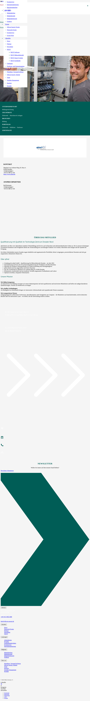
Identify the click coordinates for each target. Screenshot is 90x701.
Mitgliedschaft (8, 654)
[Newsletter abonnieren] (45, 453)
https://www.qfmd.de (9, 174)
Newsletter (7, 632)
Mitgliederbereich (9, 656)
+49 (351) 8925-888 (6, 617)
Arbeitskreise (8, 640)
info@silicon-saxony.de (7, 621)
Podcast (6, 630)
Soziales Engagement (10, 670)
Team (5, 666)
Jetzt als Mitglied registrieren (13, 330)
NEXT (6, 634)
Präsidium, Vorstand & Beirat (12, 663)
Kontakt (6, 671)
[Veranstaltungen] (45, 437)
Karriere (6, 668)
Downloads (6, 693)
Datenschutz (7, 695)
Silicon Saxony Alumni (10, 665)
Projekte (6, 641)
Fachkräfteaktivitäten (10, 643)
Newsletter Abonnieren (7, 470)
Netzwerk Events (9, 629)
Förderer (6, 657)
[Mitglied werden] (45, 428)
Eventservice (7, 645)
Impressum (6, 694)
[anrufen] (45, 445)
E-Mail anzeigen (8, 171)
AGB (5, 696)
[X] (1, 684)
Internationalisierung (10, 646)
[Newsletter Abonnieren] (45, 540)
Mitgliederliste (8, 652)
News (5, 627)
